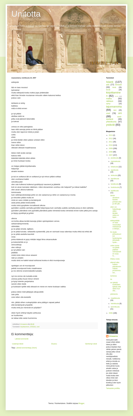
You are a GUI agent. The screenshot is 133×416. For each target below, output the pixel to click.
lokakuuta (115, 167)
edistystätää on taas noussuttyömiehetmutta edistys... (115, 225)
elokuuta (114, 175)
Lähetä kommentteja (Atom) (26, 348)
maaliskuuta (115, 298)
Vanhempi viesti (91, 344)
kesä (114, 87)
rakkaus (109, 101)
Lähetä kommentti (21, 339)
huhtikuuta (115, 191)
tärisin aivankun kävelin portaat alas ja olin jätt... (115, 200)
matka (109, 98)
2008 (111, 152)
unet (38, 327)
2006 (111, 313)
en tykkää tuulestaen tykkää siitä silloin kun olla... (115, 287)
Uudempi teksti (17, 344)
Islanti (109, 81)
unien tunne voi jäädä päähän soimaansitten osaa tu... (115, 251)
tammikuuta (115, 307)
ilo (111, 279)
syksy (108, 104)
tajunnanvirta (114, 106)
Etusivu (54, 344)
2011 (111, 142)
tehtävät (33, 327)
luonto (116, 96)
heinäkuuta (115, 179)
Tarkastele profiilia (113, 388)
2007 (111, 155)
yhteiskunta (111, 122)
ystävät (110, 124)
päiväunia (114, 294)
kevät (108, 90)
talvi (114, 110)
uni (120, 113)
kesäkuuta (115, 184)
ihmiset (118, 85)
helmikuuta (115, 304)
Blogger (81, 403)
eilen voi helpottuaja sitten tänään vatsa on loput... (115, 212)
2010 (111, 145)
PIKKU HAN (115, 259)
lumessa (113, 276)
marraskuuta (115, 161)
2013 (111, 135)
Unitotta (26, 13)
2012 (111, 139)
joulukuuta (115, 158)
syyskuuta (114, 170)
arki (107, 85)
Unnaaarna (113, 336)
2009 (111, 148)
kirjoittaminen (24, 327)
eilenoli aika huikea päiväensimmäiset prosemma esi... (115, 267)
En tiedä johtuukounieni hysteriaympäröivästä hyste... (116, 237)
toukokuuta (115, 187)
